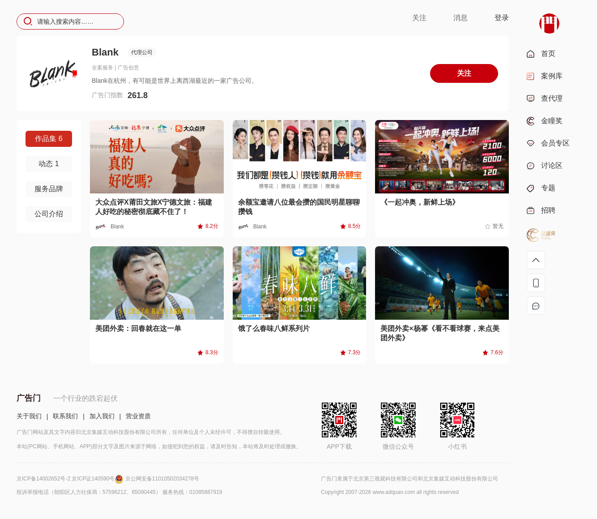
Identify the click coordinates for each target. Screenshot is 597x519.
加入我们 (102, 416)
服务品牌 (48, 189)
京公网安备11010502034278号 (162, 479)
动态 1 (48, 163)
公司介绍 (48, 214)
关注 (419, 17)
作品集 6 (48, 138)
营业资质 (138, 416)
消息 (460, 17)
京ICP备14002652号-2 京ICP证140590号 (71, 479)
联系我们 (65, 416)
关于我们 (29, 416)
